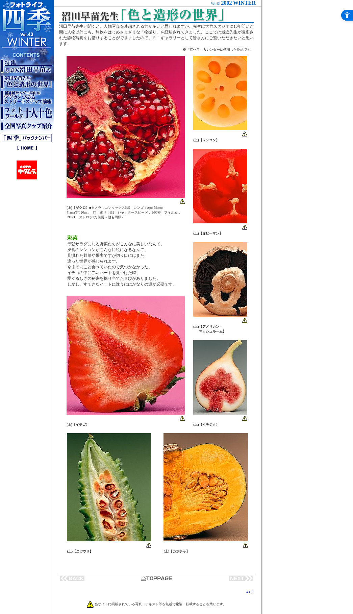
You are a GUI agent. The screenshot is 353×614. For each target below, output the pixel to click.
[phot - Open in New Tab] (126, 196)
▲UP (249, 592)
